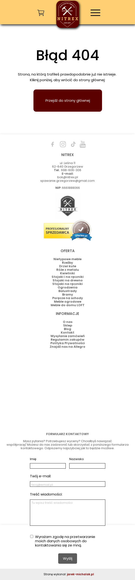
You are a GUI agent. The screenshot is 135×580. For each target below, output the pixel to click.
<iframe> (67, 389)
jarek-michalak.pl (80, 574)
